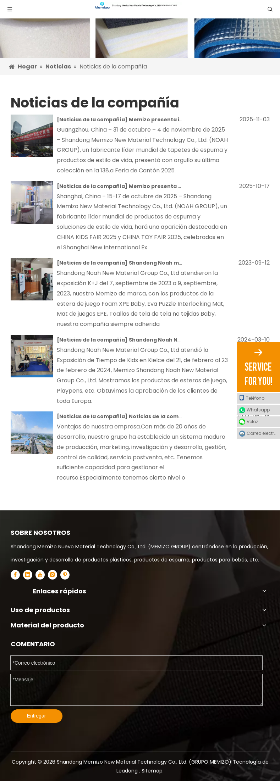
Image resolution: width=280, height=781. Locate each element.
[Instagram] (52, 575)
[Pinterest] (65, 575)
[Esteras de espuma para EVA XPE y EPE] (140, 29)
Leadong (127, 770)
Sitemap (152, 770)
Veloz (252, 422)
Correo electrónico (263, 433)
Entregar (36, 716)
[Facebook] (15, 575)
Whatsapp (258, 410)
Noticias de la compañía (92, 119)
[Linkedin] (27, 575)
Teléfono (251, 398)
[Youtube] (40, 575)
